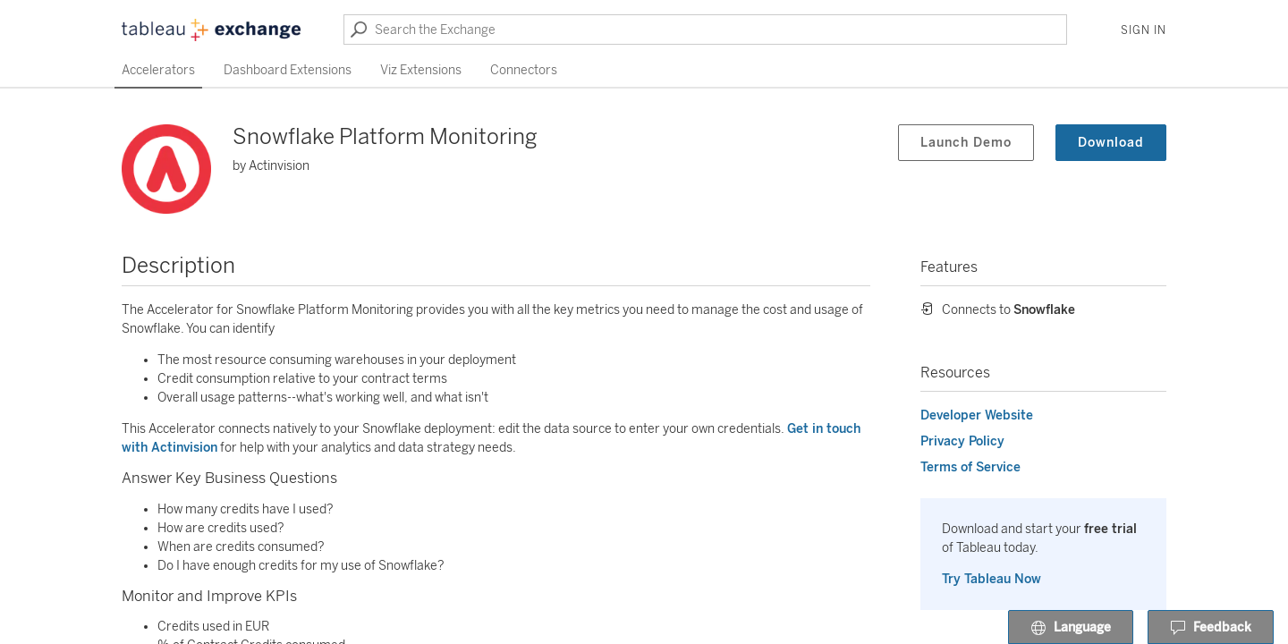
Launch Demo (966, 142)
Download (1111, 142)
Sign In (1143, 30)
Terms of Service (970, 467)
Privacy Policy (962, 441)
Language (1070, 628)
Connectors (523, 70)
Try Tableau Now (991, 579)
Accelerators (158, 70)
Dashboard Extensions (288, 70)
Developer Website (976, 415)
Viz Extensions (421, 70)
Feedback (1210, 628)
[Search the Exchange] (705, 29)
